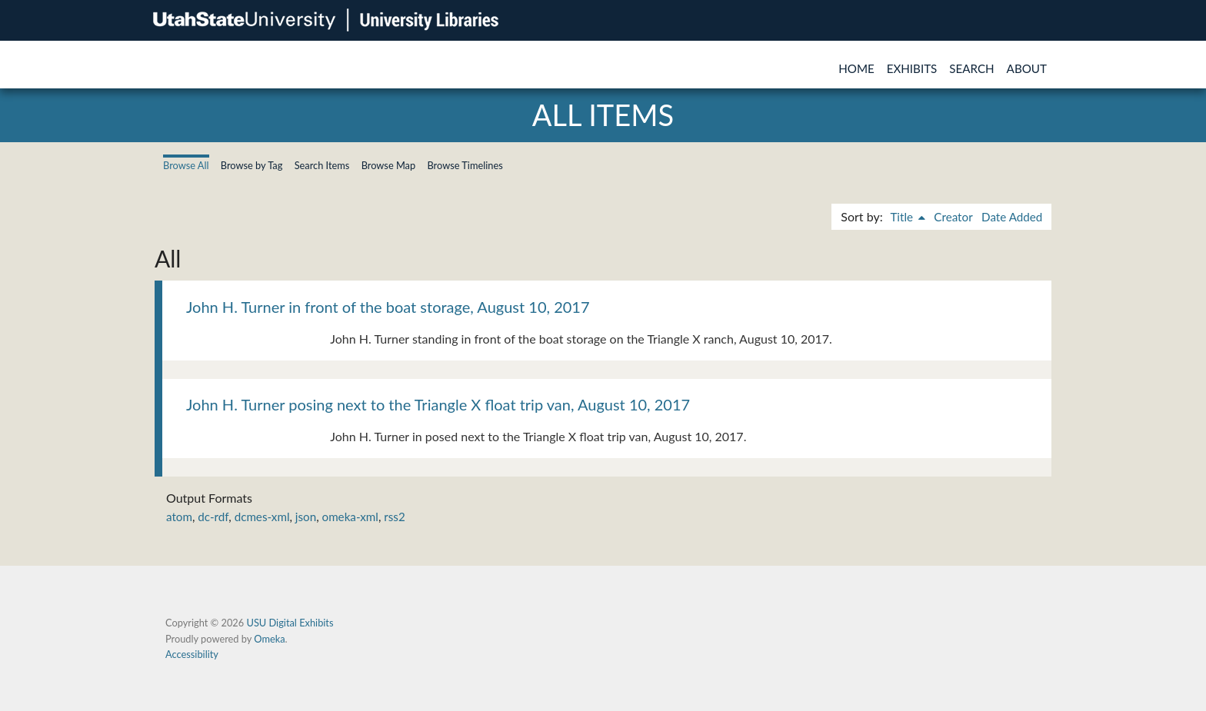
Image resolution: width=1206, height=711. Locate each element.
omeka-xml (350, 516)
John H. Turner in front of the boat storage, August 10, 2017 (388, 306)
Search (971, 68)
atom (179, 516)
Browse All (186, 165)
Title (903, 217)
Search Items (322, 165)
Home (856, 68)
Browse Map (388, 165)
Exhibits (912, 68)
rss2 (394, 516)
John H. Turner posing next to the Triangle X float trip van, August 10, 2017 (438, 404)
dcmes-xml (262, 516)
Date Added (1011, 217)
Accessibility (191, 654)
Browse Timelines (464, 165)
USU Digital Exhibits (289, 622)
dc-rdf (213, 516)
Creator (953, 217)
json (305, 516)
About (1027, 68)
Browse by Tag (252, 165)
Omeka (269, 639)
